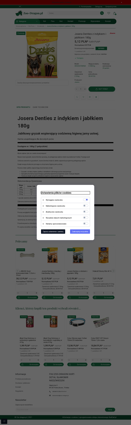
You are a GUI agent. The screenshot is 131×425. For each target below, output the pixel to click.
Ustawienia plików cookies (56, 192)
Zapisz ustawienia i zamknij (53, 232)
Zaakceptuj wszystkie (80, 232)
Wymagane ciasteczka (54, 200)
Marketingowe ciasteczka (55, 206)
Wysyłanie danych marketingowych (59, 218)
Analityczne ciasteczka (54, 212)
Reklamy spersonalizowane (56, 224)
